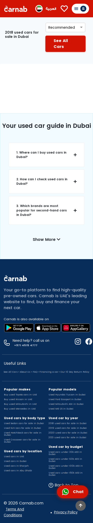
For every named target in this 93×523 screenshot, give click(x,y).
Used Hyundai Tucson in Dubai (67, 394)
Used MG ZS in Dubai (61, 408)
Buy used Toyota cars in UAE (20, 394)
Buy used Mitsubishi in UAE (20, 404)
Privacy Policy (66, 512)
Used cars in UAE (14, 456)
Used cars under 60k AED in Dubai (65, 460)
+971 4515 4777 (25, 345)
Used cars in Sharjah (16, 465)
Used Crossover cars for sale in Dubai (22, 440)
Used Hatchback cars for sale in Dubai (22, 433)
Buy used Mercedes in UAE (20, 408)
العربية (51, 9)
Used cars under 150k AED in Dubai (66, 474)
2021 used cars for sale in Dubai (67, 437)
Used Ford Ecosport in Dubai (65, 399)
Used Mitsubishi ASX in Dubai (66, 404)
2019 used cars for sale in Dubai (68, 428)
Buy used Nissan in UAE (18, 399)
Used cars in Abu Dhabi (18, 470)
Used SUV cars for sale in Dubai (22, 428)
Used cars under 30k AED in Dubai (65, 453)
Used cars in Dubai (15, 461)
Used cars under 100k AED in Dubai (66, 467)
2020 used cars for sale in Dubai (68, 432)
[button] (46, 154)
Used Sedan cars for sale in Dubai (24, 423)
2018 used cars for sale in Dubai (68, 423)
